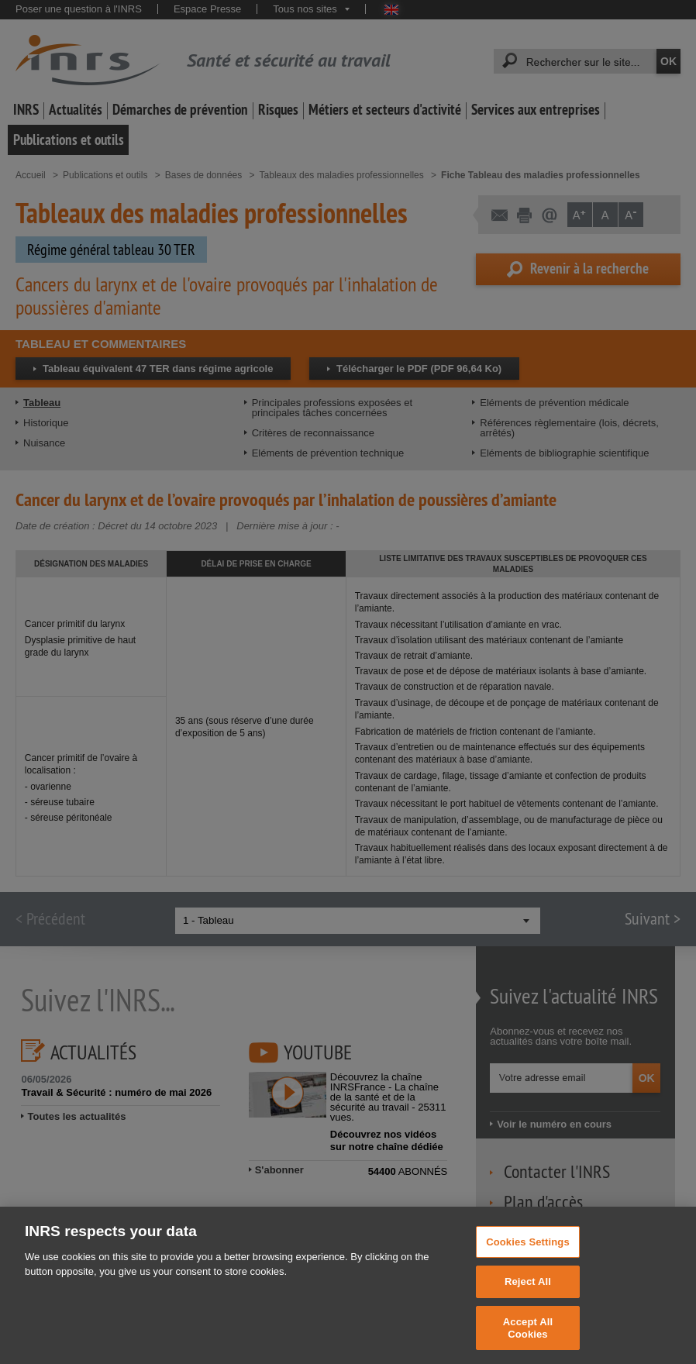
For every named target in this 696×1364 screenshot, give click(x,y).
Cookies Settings (528, 1254)
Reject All (528, 1294)
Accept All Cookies (528, 1340)
